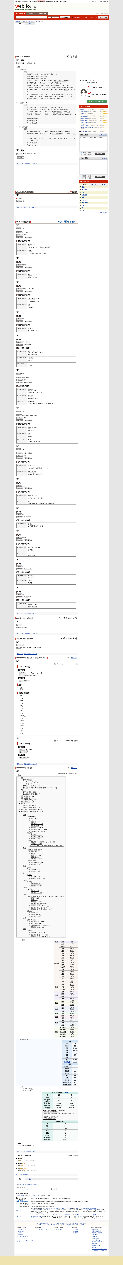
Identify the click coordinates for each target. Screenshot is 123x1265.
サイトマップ (21, 1236)
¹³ (72, 947)
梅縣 (63, 1014)
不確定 (56, 1110)
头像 (33, 253)
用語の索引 (27, 164)
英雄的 (59, 134)
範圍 (55, 1115)
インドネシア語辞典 (97, 1240)
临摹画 (30, 453)
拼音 (27, 782)
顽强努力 (84, 189)
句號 (45, 1117)
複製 (29, 427)
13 (71, 664)
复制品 (30, 436)
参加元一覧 (36, 1193)
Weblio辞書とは (22, 1227)
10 (54, 96)
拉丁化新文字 (39, 836)
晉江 (46, 895)
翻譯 (48, 1106)
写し (29, 465)
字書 (62, 96)
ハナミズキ (85, 200)
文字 (29, 330)
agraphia (84, 116)
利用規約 (20, 1232)
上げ (68, 111)
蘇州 (63, 992)
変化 (64, 138)
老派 (38, 877)
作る (35, 277)
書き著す (34, 354)
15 (75, 773)
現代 (45, 1097)
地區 (63, 940)
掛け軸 (58, 94)
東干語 (26, 788)
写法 (21, 698)
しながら (63, 87)
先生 (55, 80)
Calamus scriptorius (87, 127)
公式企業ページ (77, 1227)
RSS (68, 1254)
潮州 (25, 807)
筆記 (64, 1108)
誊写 (27, 377)
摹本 (35, 415)
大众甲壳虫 (85, 203)
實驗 (48, 845)
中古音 (48, 1101)
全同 (26, 237)
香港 (28, 792)
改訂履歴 (90, 1208)
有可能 (68, 1111)
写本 (21, 696)
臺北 (45, 907)
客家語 (56, 1015)
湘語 (22, 811)
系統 (61, 1091)
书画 (41, 474)
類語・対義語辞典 (22, 1)
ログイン (97, 1)
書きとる (44, 468)
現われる (45, 247)
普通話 (21, 670)
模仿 (32, 913)
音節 (51, 1117)
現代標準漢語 (28, 780)
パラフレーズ (28, 569)
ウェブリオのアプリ (42, 1227)
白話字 (31, 805)
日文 (83, 211)
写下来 (36, 398)
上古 (21, 1085)
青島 (63, 951)
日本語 (18, 201)
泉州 (38, 895)
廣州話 (33, 854)
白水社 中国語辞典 (23, 57)
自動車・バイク (64, 1221)
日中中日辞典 (41, 1)
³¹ (72, 1003)
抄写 (23, 377)
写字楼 (22, 723)
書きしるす (36, 301)
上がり (65, 94)
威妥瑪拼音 (34, 823)
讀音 (24, 938)
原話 (30, 874)
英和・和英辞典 (33, 1)
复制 (29, 434)
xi (51, 788)
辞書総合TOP (104, 1)
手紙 (41, 78)
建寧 (27, 799)
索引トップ (20, 164)
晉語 (22, 798)
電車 (58, 1221)
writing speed (85, 125)
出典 (55, 664)
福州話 (30, 888)
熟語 (20, 693)
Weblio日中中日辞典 (36, 1208)
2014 (66, 1091)
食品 (67, 1223)
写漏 (21, 706)
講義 (58, 87)
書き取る (39, 392)
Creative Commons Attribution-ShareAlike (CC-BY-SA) (57, 1206)
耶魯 (32, 825)
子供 (49, 83)
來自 (44, 1108)
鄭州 (63, 954)
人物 (52, 131)
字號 (46, 1115)
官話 (22, 778)
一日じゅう (60, 80)
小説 (52, 107)
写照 (21, 731)
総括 (33, 120)
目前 (42, 845)
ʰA (32, 1087)
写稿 (21, 701)
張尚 (67, 1064)
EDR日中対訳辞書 (23, 222)
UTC (75, 664)
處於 (46, 845)
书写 (29, 304)
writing (83, 109)
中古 (21, 1037)
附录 (23, 1143)
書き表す (34, 606)
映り (29, 244)
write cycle (84, 118)
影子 (29, 253)
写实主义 (23, 716)
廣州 (25, 792)
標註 (62, 1108)
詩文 (29, 277)
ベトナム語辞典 (96, 1243)
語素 (52, 1115)
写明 (21, 708)
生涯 (57, 109)
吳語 (22, 809)
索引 (31, 1143)
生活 (43, 1223)
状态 (45, 253)
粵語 (22, 790)
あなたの (48, 94)
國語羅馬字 (34, 827)
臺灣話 (51, 895)
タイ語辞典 (94, 1241)
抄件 (31, 415)
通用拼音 (33, 821)
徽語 (56, 1001)
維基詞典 (40, 788)
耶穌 (83, 205)
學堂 (32, 809)
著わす (28, 342)
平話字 (28, 801)
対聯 (65, 80)
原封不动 (30, 398)
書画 (38, 468)
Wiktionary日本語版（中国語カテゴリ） (31, 658)
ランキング (33, 164)
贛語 (22, 796)
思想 (56, 131)
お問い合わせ (58, 1227)
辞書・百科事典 (80, 1223)
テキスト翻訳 (84, 135)
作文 (33, 123)
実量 (83, 197)
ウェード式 (23, 675)
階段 (51, 845)
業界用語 (45, 1221)
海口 (61, 1034)
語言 (56, 940)
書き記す (40, 498)
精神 (59, 131)
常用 (55, 895)
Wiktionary (74, 658)
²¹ (43, 830)
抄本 (23, 415)
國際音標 (36, 830)
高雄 (38, 904)
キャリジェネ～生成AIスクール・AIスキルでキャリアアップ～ (99, 1248)
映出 (23, 232)
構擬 (45, 1101)
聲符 (47, 1129)
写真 (21, 733)
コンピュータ (52, 1221)
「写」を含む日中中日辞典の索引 (28, 1182)
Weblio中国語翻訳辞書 (25, 192)
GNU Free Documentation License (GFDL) (86, 1206)
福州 (61, 1028)
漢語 (32, 830)
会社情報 (75, 1229)
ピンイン (19, 625)
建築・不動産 (78, 1221)
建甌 (29, 881)
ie (43, 877)
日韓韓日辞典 (49, 1)
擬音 (70, 1062)
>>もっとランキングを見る (99, 213)
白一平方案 (67, 1060)
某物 (34, 474)
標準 (29, 849)
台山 (25, 794)
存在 (53, 1110)
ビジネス (39, 1221)
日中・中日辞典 (20, 13)
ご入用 (53, 94)
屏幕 (39, 253)
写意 (21, 718)
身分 (53, 1111)
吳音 (32, 922)
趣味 (54, 1223)
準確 (61, 845)
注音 (27, 784)
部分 (25, 517)
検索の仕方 (21, 1229)
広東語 (21, 678)
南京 (63, 977)
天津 (63, 947)
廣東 (32, 856)
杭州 (63, 994)
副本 (27, 415)
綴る (23, 594)
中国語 (26, 693)
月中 (83, 208)
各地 (21, 938)
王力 (67, 1076)
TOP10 (83, 184)
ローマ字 (22, 667)
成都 (25, 786)
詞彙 (28, 1143)
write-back (84, 122)
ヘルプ (19, 1231)
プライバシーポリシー (24, 1234)
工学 (73, 1221)
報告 (33, 118)
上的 (42, 253)
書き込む (25, 627)
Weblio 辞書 (19, 21)
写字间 (22, 721)
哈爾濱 (63, 944)
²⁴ (72, 979)
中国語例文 (31, 13)
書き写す (30, 390)
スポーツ (58, 1223)
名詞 (25, 418)
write (82, 113)
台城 (34, 859)
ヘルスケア (49, 1223)
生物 (63, 1223)
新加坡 (62, 895)
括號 (46, 1110)
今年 (57, 114)
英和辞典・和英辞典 (97, 1231)
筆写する (25, 537)
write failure (84, 120)
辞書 (16, 1)
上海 (25, 809)
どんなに (54, 134)
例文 (30, 23)
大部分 (62, 109)
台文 (35, 900)
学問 (84, 1221)
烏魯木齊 (62, 965)
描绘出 (30, 474)
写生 (21, 711)
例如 (60, 1111)
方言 (73, 1223)
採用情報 (75, 1231)
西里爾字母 (32, 788)
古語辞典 (56, 1)
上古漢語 (58, 1108)
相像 (37, 474)
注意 (31, 845)
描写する (26, 127)
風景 (33, 143)
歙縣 (63, 1000)
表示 (50, 1110)
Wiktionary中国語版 (24, 768)
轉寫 (44, 788)
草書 (55, 85)
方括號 (45, 1111)
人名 (70, 1223)
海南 (64, 1034)
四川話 (31, 786)
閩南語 (23, 803)
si (35, 800)
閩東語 (23, 801)
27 (72, 740)
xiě (23, 63)
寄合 (83, 187)
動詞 (20, 198)
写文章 (30, 360)
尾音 (65, 1111)
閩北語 (23, 799)
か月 (54, 111)
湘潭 (63, 1009)
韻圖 (70, 1039)
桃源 (63, 1016)
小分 (46, 1133)
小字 (35, 922)
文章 (21, 102)
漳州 (42, 895)
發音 (39, 845)
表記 (28, 667)
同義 (27, 517)
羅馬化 (38, 923)
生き (71, 138)
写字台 (22, 726)
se (38, 792)
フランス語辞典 (96, 1238)
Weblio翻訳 (94, 1232)
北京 (62, 942)
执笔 (32, 358)
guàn (34, 673)
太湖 (29, 918)
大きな (66, 89)
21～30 (103, 184)
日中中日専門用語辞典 (24, 618)
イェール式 (23, 681)
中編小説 (59, 111)
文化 (40, 1223)
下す (23, 485)
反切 (67, 1058)
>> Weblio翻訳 (103, 135)
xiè (35, 63)
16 (76, 1046)
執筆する (30, 352)
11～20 (93, 184)
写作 (21, 728)
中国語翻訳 (42, 13)
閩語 (56, 1030)
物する (24, 265)
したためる (31, 289)
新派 (38, 934)
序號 (47, 1126)
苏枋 (83, 192)
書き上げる (63, 114)
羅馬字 (30, 799)
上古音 (48, 1103)
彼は (42, 74)
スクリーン (36, 247)
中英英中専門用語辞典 (24, 639)
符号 (33, 526)
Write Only (84, 131)
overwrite (84, 111)
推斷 (64, 1080)
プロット (58, 138)
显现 (35, 253)
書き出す (57, 98)
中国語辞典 (34, 21)
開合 (67, 1053)
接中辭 (55, 1114)
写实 (21, 713)
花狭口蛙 (84, 195)
